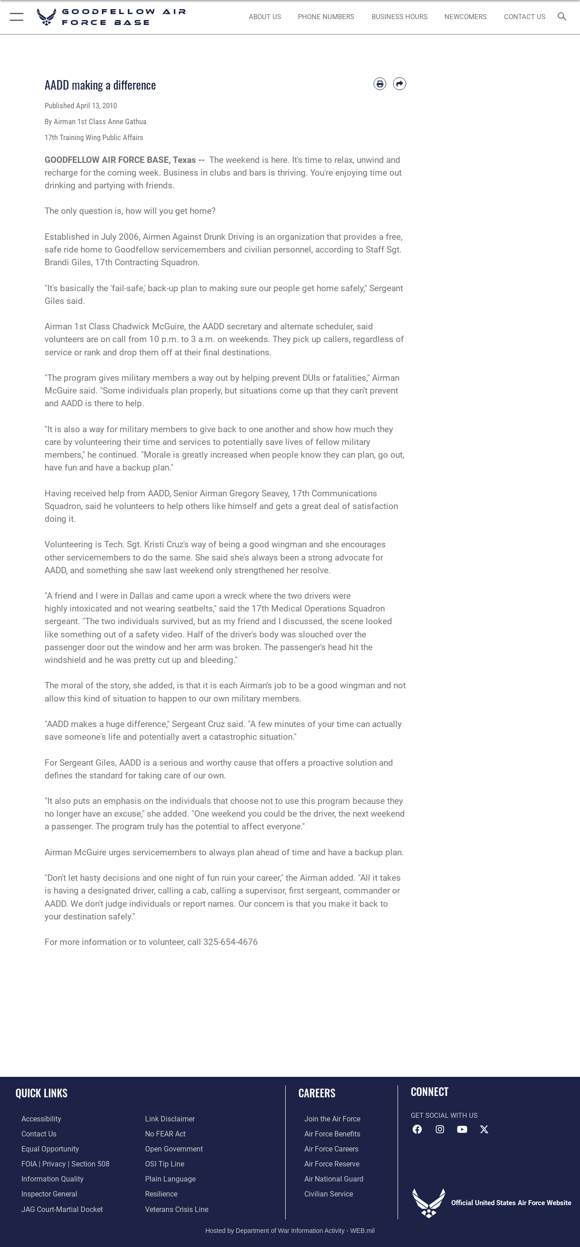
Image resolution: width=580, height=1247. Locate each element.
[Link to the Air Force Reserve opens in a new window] (325, 1162)
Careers (316, 1093)
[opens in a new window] (35, 1119)
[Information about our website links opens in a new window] (168, 1119)
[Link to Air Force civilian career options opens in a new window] (321, 1191)
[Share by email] (399, 83)
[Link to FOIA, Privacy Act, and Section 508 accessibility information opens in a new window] (57, 1162)
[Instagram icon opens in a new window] (440, 1129)
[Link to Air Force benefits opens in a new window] (325, 1133)
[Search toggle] (563, 17)
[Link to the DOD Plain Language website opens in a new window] (168, 1177)
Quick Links (41, 1093)
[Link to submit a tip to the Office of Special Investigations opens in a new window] (163, 1162)
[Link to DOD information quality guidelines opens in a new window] (44, 1177)
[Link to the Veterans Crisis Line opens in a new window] (176, 1206)
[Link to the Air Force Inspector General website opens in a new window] (42, 1191)
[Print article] (379, 83)
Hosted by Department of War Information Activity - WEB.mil (289, 1226)
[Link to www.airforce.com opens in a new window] (325, 1119)
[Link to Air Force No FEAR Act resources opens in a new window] (165, 1133)
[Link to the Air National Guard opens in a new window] (326, 1177)
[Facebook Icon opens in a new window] (417, 1129)
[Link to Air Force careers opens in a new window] (325, 1148)
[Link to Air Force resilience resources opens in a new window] (161, 1191)
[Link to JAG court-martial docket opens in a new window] (54, 1206)
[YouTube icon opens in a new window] (462, 1129)
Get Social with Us (444, 1115)
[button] (15, 17)
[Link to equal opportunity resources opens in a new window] (42, 1148)
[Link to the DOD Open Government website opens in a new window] (172, 1148)
